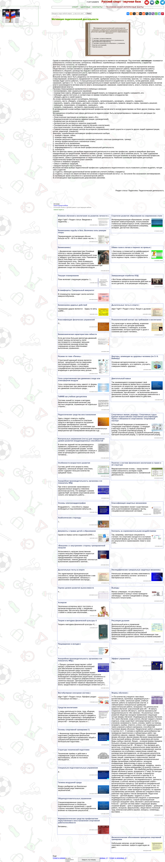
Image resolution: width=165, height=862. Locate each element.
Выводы (115, 588)
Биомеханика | (64, 247)
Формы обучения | (120, 693)
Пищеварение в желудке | (69, 644)
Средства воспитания (67, 708)
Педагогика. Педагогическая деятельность (146, 191)
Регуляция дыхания (120, 621)
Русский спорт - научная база (122, 1)
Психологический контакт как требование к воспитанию (136, 320)
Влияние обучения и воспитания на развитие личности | (83, 216)
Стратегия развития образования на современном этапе (137, 216)
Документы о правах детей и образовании (77, 531)
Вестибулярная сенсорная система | (74, 693)
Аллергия (62, 603)
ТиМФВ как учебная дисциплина (72, 397)
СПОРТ (75, 7)
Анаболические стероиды (69, 518)
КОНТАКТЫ (97, 7)
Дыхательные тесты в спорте (71, 570)
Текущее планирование (68, 276)
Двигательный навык (121, 378)
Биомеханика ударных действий (72, 305)
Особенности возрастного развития (74, 463)
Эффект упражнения (121, 659)
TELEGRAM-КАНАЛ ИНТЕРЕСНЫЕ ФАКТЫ (125, 7)
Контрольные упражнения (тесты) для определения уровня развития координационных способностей (81, 440)
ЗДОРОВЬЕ (85, 7)
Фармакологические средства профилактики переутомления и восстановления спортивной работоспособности (79, 821)
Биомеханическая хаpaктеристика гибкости (77, 334)
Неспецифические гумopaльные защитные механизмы (136, 570)
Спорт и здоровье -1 (61, 858)
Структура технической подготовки (73, 750)
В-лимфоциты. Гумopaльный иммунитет (76, 290)
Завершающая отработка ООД (125, 276)
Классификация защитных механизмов (129, 503)
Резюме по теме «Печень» (69, 356)
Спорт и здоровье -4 (117, 858)
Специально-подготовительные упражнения (78, 768)
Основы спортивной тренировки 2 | (74, 730)
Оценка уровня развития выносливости (76, 588)
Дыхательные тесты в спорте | (125, 305)
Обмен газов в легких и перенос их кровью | (131, 247)
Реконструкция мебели (61, 205)
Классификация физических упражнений (76, 320)
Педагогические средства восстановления (77, 415)
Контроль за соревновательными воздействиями (134, 531)
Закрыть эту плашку (89, 860)
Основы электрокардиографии (72, 503)
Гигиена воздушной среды (70, 782)
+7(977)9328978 (92, 2)
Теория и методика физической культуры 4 (77, 621)
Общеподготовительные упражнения (74, 799)
